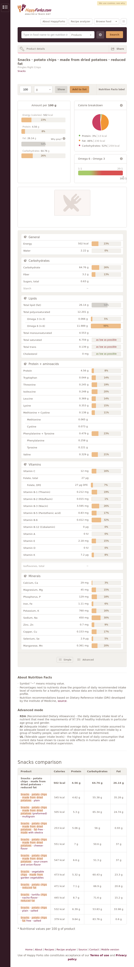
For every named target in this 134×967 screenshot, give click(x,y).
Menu (124, 21)
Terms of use (99, 955)
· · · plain (34, 797)
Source (82, 949)
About (38, 949)
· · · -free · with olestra (34, 828)
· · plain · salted (34, 909)
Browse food (103, 21)
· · (34, 886)
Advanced (88, 659)
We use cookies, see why (112, 3)
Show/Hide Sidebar (5, 8)
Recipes (49, 949)
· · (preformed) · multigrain (34, 812)
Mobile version (110, 949)
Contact (94, 949)
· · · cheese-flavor (34, 844)
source (62, 700)
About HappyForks (54, 21)
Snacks (22, 71)
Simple (67, 659)
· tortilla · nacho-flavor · (34, 897)
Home (29, 949)
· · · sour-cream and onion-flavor (34, 860)
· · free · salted (34, 919)
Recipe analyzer (80, 21)
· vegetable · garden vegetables (32, 874)
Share (120, 49)
